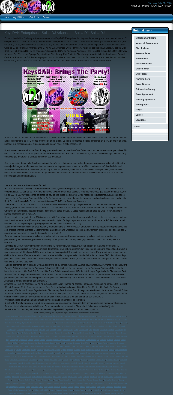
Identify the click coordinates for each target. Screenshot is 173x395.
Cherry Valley (11, 329)
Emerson (62, 336)
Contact (46, 17)
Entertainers (142, 58)
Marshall (74, 363)
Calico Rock (15, 326)
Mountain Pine (107, 366)
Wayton (76, 390)
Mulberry (19, 370)
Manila (15, 363)
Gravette (94, 343)
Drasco (123, 333)
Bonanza (47, 323)
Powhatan (93, 377)
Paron (62, 373)
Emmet (68, 336)
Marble (28, 363)
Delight (33, 333)
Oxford (7, 373)
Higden (57, 350)
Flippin (36, 340)
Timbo (50, 387)
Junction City (120, 353)
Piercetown (110, 373)
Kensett (7, 356)
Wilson (65, 393)
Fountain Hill (80, 340)
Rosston (45, 380)
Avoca (104, 316)
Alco (12, 316)
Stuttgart (114, 383)
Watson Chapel (67, 390)
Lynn (70, 360)
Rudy (60, 380)
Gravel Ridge (85, 343)
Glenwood (45, 343)
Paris (40, 373)
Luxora (65, 360)
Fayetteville (23, 340)
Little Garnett (119, 356)
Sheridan (16, 383)
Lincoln (111, 356)
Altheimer (33, 316)
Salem (101, 380)
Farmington (14, 340)
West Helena (96, 390)
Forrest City (57, 340)
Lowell (60, 360)
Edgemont (26, 336)
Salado (95, 380)
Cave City (49, 326)
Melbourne (13, 366)
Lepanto (100, 356)
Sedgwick (8, 383)
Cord (65, 329)
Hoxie (33, 353)
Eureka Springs (96, 336)
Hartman (95, 346)
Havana (118, 346)
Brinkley (80, 323)
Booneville (60, 323)
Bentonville (70, 319)
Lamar (60, 356)
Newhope (53, 370)
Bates (13, 319)
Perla (96, 373)
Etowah (81, 336)
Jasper (77, 353)
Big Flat (103, 319)
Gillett (10, 343)
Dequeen (50, 333)
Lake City (37, 356)
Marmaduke (65, 363)
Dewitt (70, 333)
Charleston (93, 326)
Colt (47, 329)
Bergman (78, 319)
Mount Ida (74, 366)
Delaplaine (26, 333)
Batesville (19, 319)
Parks (57, 373)
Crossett (96, 329)
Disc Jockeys (142, 48)
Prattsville (117, 377)
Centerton (84, 326)
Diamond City (77, 333)
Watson (59, 390)
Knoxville (18, 356)
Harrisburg (80, 346)
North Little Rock (84, 370)
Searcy (121, 380)
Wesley (88, 390)
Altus (39, 316)
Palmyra (26, 373)
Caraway (35, 326)
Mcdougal (108, 363)
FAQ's (139, 110)
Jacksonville (69, 353)
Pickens (102, 373)
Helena (18, 350)
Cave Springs (58, 326)
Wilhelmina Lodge (44, 393)
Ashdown (74, 316)
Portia (80, 377)
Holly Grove (95, 350)
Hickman (40, 350)
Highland (70, 350)
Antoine (45, 316)
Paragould (34, 373)
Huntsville (50, 353)
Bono (53, 323)
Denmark (43, 333)
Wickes (27, 393)
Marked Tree (56, 363)
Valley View (101, 387)
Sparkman (71, 383)
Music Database (144, 63)
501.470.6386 (164, 5)
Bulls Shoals (110, 323)
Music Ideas (142, 74)
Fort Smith (66, 340)
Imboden (58, 353)
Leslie (106, 356)
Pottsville (86, 377)
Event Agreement (144, 94)
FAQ (153, 5)
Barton (124, 316)
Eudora (87, 336)
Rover (51, 380)
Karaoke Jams (143, 53)
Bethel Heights (95, 319)
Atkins (87, 316)
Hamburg (54, 346)
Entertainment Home (146, 38)
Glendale (38, 343)
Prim (9, 380)
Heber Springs (10, 350)
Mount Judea (83, 366)
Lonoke (47, 360)
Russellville (67, 380)
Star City (94, 383)
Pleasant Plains (37, 377)
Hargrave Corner (70, 346)
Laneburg (67, 356)
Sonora (56, 383)
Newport (61, 370)
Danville (111, 329)
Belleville (56, 319)
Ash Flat (67, 316)
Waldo (30, 390)
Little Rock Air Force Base (19, 360)
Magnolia (109, 360)
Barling (118, 316)
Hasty (107, 346)
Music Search (142, 69)
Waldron (36, 390)
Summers (22, 387)
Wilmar (60, 393)
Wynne (96, 393)
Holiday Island (86, 350)
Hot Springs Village (23, 353)
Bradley (74, 323)
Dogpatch (103, 333)
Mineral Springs (34, 366)
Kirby (12, 356)
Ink (63, 353)
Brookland (87, 323)
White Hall (20, 393)
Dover (118, 333)
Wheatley (12, 393)
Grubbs (26, 346)
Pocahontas (47, 377)
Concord (53, 329)
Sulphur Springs (12, 387)
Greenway (120, 343)
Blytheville (25, 323)
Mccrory (101, 363)
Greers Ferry (18, 346)
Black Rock (119, 319)
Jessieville (84, 353)
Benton (62, 319)
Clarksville (28, 329)
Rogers (38, 380)
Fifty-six (30, 340)
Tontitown (56, 387)
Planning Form (143, 79)
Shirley (30, 383)
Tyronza (76, 387)
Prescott (124, 377)
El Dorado (34, 336)
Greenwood (9, 346)
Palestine (19, 373)
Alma (16, 316)
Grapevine (76, 343)
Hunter (44, 353)
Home (6, 17)
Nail (34, 370)
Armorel (60, 316)
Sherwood (23, 383)
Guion (32, 346)
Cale (8, 326)
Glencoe (31, 343)
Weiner (82, 390)
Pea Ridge (84, 373)
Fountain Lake (91, 340)
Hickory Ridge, (49, 350)
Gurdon (38, 346)
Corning (70, 329)
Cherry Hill (122, 326)
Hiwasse (77, 350)
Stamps (87, 383)
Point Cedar (57, 377)
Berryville (85, 319)
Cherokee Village (111, 326)
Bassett (7, 319)
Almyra (21, 316)
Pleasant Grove (25, 377)
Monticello (50, 366)
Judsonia (112, 353)
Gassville (117, 340)
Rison (33, 380)
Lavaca (73, 356)
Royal (56, 380)
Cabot (118, 323)
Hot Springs (11, 353)
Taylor (28, 387)
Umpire (82, 387)
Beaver (36, 319)
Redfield (28, 380)
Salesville (107, 380)
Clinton (35, 329)
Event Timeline (143, 84)
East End (19, 336)
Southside (63, 383)
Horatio (111, 350)
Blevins (11, 323)
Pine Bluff (8, 377)
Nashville (40, 370)
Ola (108, 370)
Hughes (38, 353)
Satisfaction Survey (145, 89)
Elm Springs (54, 336)
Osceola (124, 370)
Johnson (91, 353)
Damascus (104, 329)
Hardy (61, 346)
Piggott (116, 373)
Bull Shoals (101, 323)
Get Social (34, 17)
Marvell (80, 363)
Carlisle (42, 326)
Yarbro (107, 393)
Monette (43, 366)
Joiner (97, 353)
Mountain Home (95, 366)
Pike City (123, 373)
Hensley (33, 350)
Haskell (101, 346)
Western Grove (119, 390)
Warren (52, 390)
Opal (118, 370)
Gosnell (52, 343)
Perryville (76, 373)
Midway (25, 366)
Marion (48, 363)
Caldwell (124, 323)
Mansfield (21, 363)
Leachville (80, 356)
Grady (63, 343)
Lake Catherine (27, 356)
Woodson (81, 393)
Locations (141, 120)
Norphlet (74, 370)
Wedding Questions (145, 99)
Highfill (63, 350)
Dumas (8, 336)
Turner (70, 387)
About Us (135, 5)
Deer (20, 333)
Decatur (14, 333)
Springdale (79, 383)
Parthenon (68, 373)
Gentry (123, 340)
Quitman (15, 380)
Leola (94, 356)
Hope (106, 350)
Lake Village (45, 356)
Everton (117, 336)
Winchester (73, 393)
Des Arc (64, 333)
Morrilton (58, 366)
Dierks (96, 333)
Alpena (27, 316)
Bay (31, 319)
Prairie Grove (108, 377)
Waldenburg (23, 390)
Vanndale (117, 387)
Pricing (145, 5)
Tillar (45, 387)
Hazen (124, 346)
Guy (42, 346)
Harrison (88, 346)
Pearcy (91, 373)
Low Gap (53, 360)
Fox (98, 340)
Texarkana (35, 387)
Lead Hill (88, 356)
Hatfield (112, 346)
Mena (19, 366)
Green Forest (103, 343)
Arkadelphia (52, 316)
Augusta (93, 316)
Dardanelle (119, 329)
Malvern (116, 360)
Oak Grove (94, 370)
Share (137, 126)
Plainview (15, 377)
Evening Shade (108, 336)
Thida (41, 387)
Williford (54, 393)
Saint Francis (87, 380)
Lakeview (54, 356)
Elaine (41, 336)
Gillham (16, 343)
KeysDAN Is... (19, 17)
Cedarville (67, 326)
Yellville (113, 393)
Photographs (142, 104)
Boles (42, 323)
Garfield (110, 340)
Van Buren (109, 387)
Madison (84, 360)
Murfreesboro (27, 370)
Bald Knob (111, 316)
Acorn (8, 316)
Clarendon (20, 329)
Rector (21, 380)
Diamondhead (88, 333)
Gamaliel (103, 340)
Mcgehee (116, 363)
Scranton (115, 380)
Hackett (48, 346)
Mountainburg (10, 370)
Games (139, 115)
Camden (28, 326)
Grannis (69, 343)
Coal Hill (42, 329)
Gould (58, 343)
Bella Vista (48, 319)
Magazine (91, 360)
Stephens (100, 383)
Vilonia (15, 390)
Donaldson (111, 333)
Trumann (64, 387)
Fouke (73, 340)
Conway (59, 329)
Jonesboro (104, 353)
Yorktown (120, 393)
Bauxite (26, 319)
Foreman (49, 340)
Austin (99, 316)
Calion (22, 326)
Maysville (94, 363)
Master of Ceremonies (147, 43)
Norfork (67, 370)
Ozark (13, 373)
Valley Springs (91, 387)
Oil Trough (102, 370)
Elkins (46, 336)
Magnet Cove (100, 360)
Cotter (76, 329)
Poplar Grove (72, 377)
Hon (102, 350)
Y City (102, 393)
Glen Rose (23, 343)
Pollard (64, 377)
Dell (38, 333)
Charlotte (101, 326)
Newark (47, 370)
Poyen (100, 377)
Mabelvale (76, 360)
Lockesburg (33, 360)
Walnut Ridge (44, 390)
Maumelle (86, 363)
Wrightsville (89, 393)
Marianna (41, 363)
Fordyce (42, 340)
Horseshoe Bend (121, 350)
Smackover (49, 383)
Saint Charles (77, 380)
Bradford (67, 323)
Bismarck (110, 319)
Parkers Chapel (48, 373)
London (40, 360)
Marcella (34, 363)
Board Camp (34, 323)
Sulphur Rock (122, 383)
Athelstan (81, 316)
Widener (34, 393)
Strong (107, 383)
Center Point (75, 326)
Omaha (113, 370)
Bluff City (18, 323)
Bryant (94, 323)
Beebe (41, 319)
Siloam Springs (39, 383)
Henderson (26, 350)
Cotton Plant (83, 329)
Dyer (13, 336)
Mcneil (122, 363)
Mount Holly (66, 366)
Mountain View (117, 366)
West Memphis (107, 390)
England (75, 336)
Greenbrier (112, 343)
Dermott (58, 333)
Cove (90, 329)
